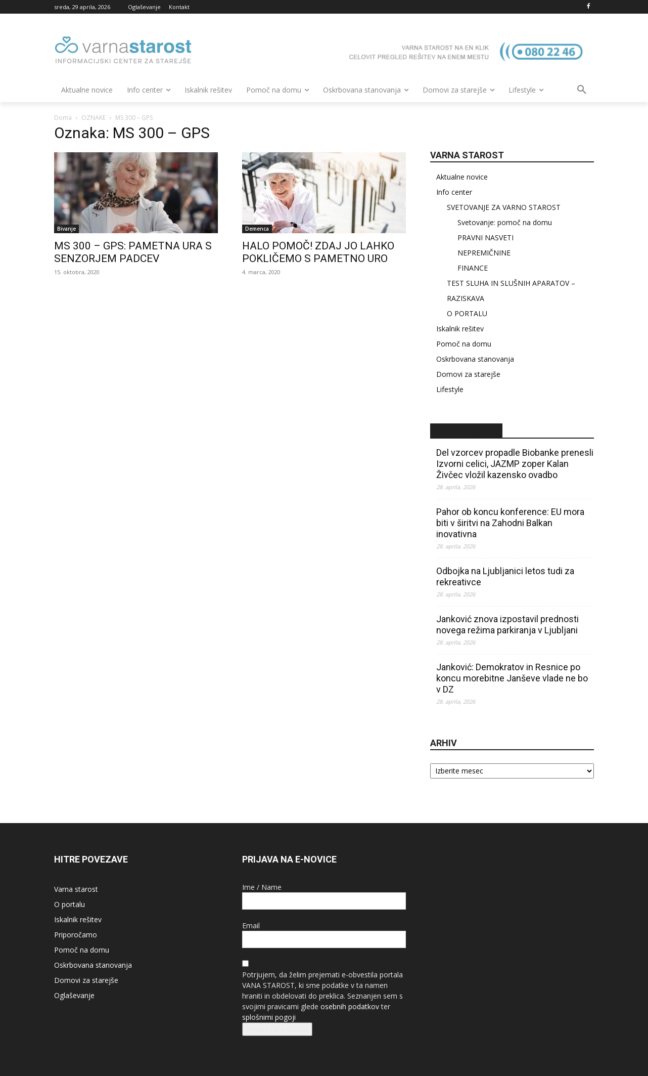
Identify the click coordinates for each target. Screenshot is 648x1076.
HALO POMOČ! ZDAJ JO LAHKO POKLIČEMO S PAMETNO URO (318, 252)
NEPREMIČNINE (484, 252)
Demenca (257, 228)
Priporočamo (75, 934)
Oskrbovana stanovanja (475, 359)
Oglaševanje (74, 995)
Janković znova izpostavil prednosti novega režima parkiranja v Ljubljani (507, 624)
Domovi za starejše (468, 374)
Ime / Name (262, 887)
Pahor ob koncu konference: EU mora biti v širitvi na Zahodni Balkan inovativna (510, 522)
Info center (454, 192)
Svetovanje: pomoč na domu (504, 222)
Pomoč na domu (463, 344)
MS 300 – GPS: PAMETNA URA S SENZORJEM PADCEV (133, 252)
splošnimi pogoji (269, 1017)
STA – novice (466, 430)
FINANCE (472, 268)
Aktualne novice (462, 177)
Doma (63, 117)
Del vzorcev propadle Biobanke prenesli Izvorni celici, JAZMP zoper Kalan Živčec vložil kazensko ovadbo (514, 463)
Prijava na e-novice (277, 1029)
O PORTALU (467, 313)
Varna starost (76, 889)
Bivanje (66, 228)
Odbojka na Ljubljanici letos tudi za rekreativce (505, 576)
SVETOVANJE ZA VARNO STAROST (504, 207)
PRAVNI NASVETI (485, 237)
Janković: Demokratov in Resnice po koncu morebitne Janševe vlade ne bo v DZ (512, 678)
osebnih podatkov (349, 1006)
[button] (582, 90)
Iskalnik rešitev (460, 328)
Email (251, 925)
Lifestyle (450, 389)
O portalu (69, 904)
